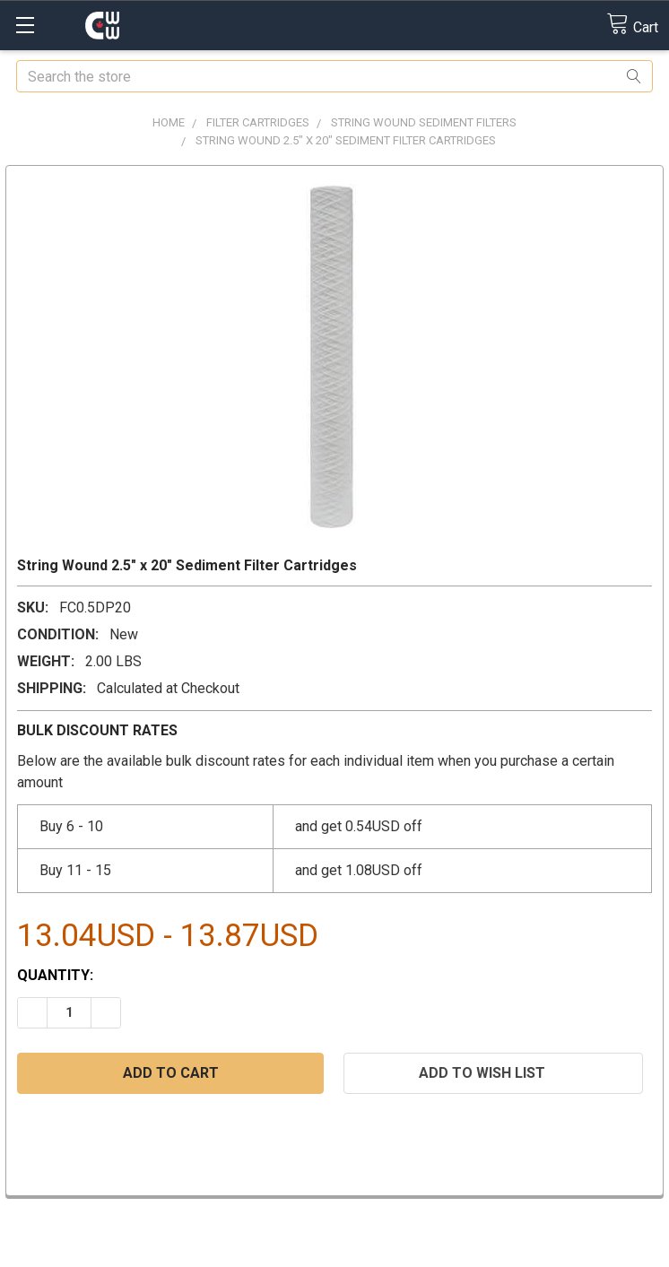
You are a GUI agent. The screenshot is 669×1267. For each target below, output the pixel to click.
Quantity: (55, 975)
